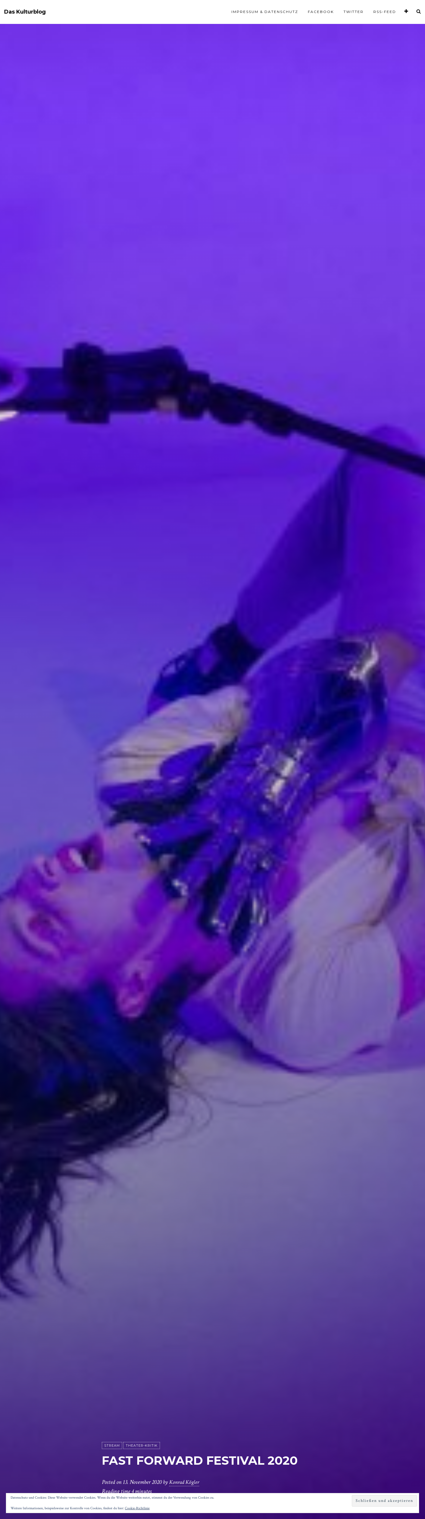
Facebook (321, 11)
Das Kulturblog (25, 12)
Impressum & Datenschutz (264, 11)
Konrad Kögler (185, 1482)
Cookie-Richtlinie (137, 1508)
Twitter (354, 11)
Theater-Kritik (142, 1446)
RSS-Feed (384, 11)
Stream (112, 1446)
